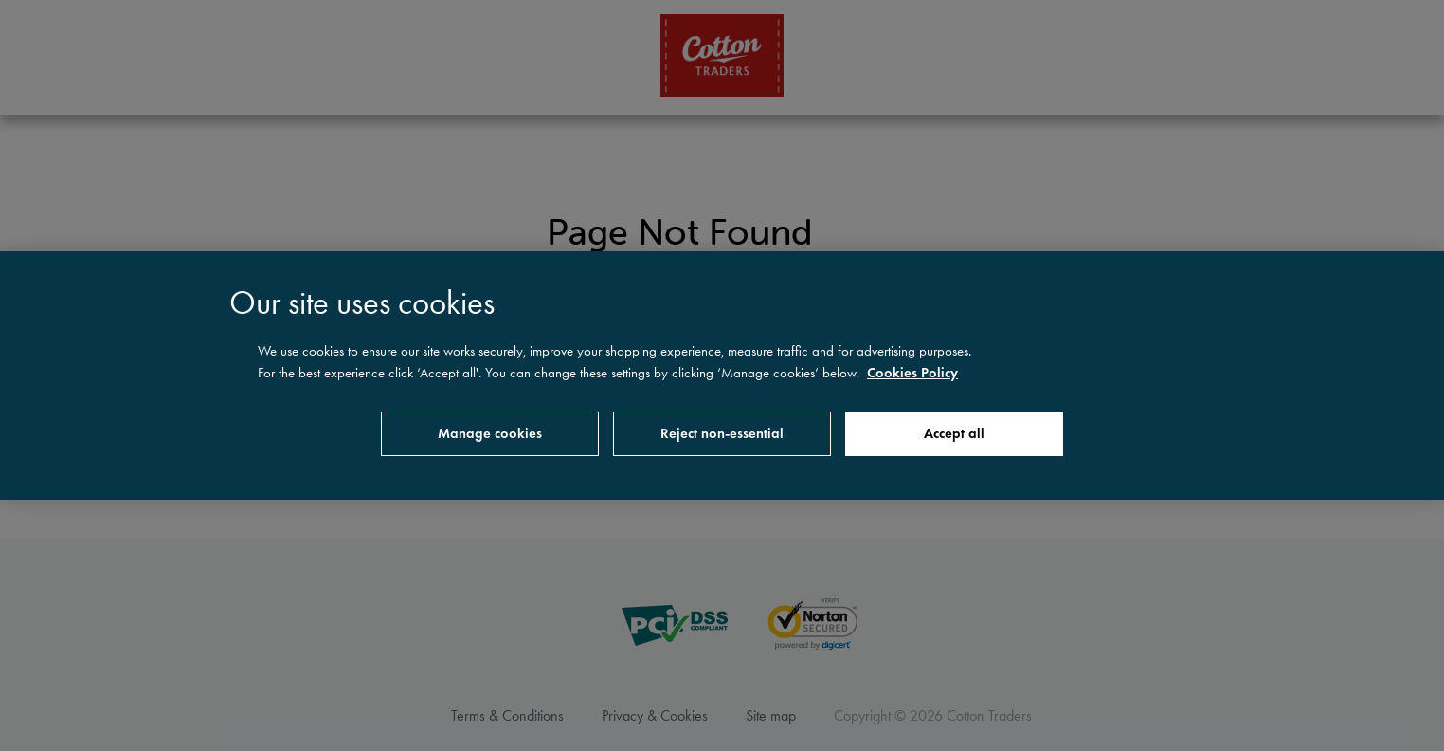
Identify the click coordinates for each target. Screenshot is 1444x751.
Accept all (954, 433)
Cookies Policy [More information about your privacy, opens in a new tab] (912, 372)
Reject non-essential (722, 433)
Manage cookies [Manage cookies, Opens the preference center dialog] (490, 433)
